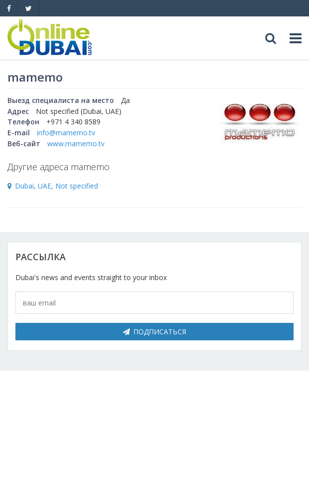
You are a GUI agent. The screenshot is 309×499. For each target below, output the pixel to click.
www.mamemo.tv (75, 143)
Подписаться (154, 331)
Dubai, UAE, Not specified (56, 186)
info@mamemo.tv (66, 132)
